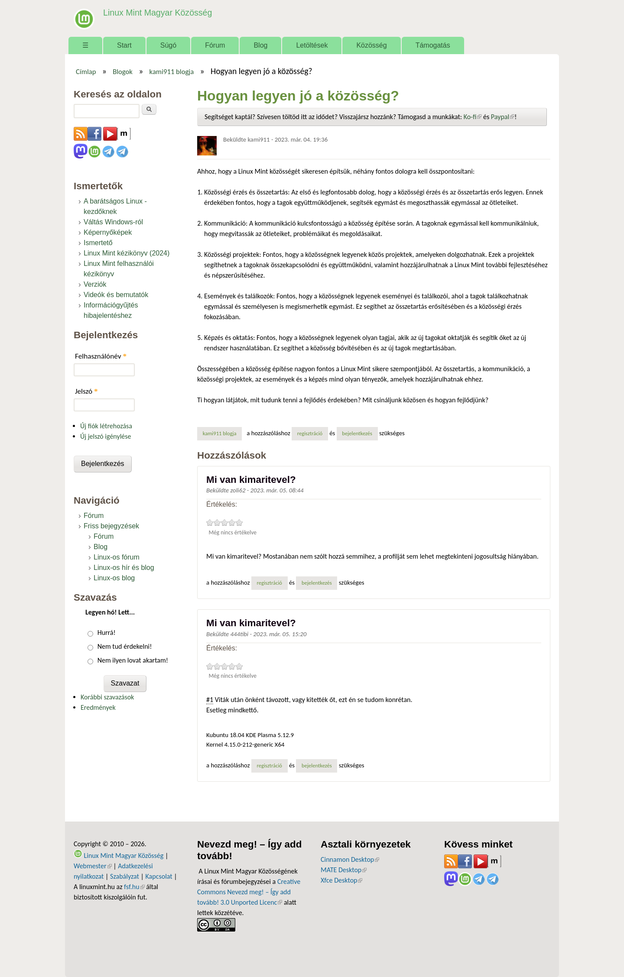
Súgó (168, 45)
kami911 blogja (172, 71)
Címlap (86, 71)
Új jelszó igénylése (105, 436)
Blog (260, 45)
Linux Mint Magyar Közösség (156, 12)
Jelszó (86, 391)
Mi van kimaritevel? (251, 479)
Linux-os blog (114, 578)
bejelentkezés (357, 433)
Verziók (95, 284)
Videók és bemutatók (116, 294)
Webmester (93, 866)
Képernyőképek (108, 232)
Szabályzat (124, 876)
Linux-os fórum (117, 557)
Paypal (502, 117)
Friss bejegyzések (111, 526)
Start (124, 45)
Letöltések (312, 45)
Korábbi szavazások (107, 697)
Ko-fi (473, 117)
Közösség (371, 45)
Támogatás (433, 45)
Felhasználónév (101, 356)
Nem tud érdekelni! (125, 646)
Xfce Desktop (341, 880)
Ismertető (98, 242)
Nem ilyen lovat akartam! (133, 660)
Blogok (123, 71)
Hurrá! (107, 632)
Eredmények (98, 707)
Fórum (215, 45)
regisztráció (310, 433)
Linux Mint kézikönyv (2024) (126, 253)
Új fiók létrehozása (106, 426)
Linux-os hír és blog (124, 567)
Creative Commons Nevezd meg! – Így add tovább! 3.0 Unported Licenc (248, 891)
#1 (209, 700)
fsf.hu (134, 887)
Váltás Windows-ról (113, 222)
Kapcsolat (159, 876)
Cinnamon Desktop (350, 859)
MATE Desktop (344, 870)
